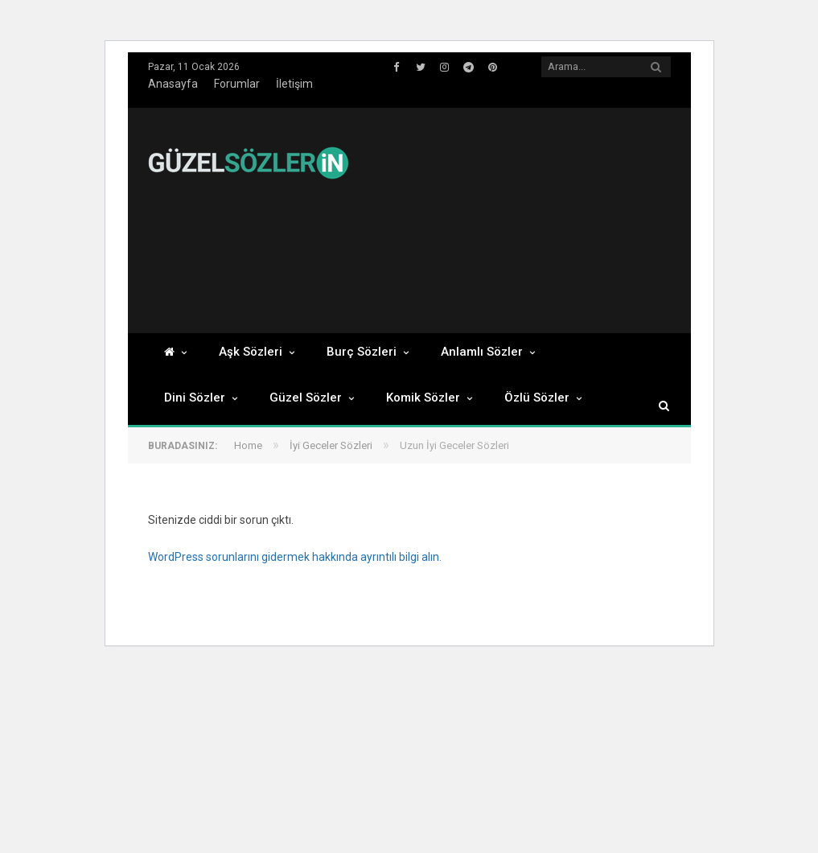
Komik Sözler (423, 397)
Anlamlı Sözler (482, 351)
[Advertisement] (583, 220)
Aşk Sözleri (250, 351)
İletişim (294, 83)
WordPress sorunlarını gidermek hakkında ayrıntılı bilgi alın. (295, 556)
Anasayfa (173, 83)
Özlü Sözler (536, 397)
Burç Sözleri (362, 351)
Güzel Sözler (305, 397)
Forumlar (237, 83)
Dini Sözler (194, 397)
